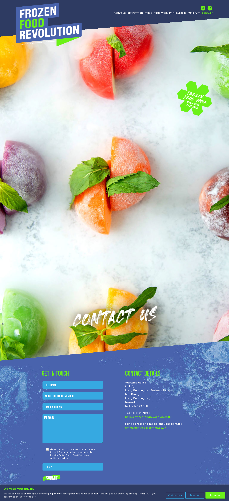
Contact (207, 13)
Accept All (215, 495)
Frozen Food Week (156, 13)
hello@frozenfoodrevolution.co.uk (148, 416)
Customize (174, 495)
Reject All (195, 495)
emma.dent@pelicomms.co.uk (145, 427)
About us (120, 13)
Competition (135, 13)
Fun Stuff (194, 13)
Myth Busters (177, 13)
